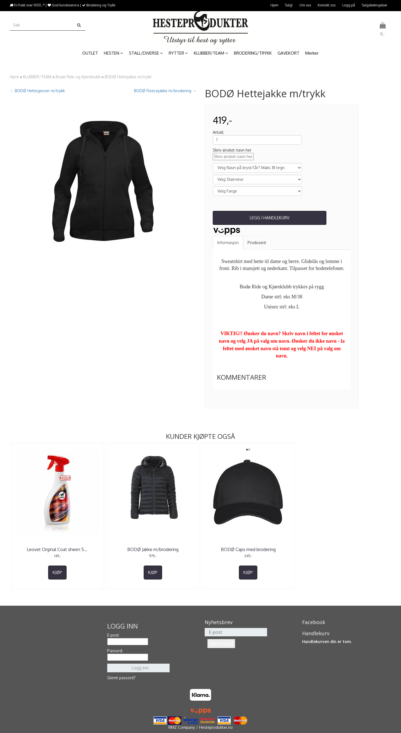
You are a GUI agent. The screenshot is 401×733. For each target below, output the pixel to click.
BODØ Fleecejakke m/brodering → (165, 90)
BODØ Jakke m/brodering (153, 549)
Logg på (348, 5)
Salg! (289, 5)
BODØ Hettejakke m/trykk (128, 76)
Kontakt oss (327, 5)
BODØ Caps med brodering (248, 549)
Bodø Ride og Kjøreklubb (78, 76)
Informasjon (228, 242)
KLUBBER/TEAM (37, 76)
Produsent (257, 242)
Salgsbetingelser (374, 5)
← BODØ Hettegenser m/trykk (37, 90)
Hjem (274, 5)
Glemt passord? (121, 677)
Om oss (305, 5)
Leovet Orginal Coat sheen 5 (57, 549)
